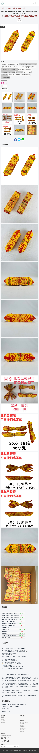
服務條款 (22, 725)
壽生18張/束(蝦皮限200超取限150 (10, 64)
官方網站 (3, 721)
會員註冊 (22, 722)
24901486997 (30, 8)
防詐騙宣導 (23, 731)
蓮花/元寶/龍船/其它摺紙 (19, 8)
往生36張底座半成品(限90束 (23, 75)
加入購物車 (4, 88)
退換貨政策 (23, 728)
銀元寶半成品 (27, 72)
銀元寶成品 (11, 75)
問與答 (2, 718)
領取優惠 (16, 746)
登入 (26, 722)
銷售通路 (3, 722)
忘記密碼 (22, 723)
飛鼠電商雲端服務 (31, 750)
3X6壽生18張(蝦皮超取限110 (25, 69)
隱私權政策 (23, 726)
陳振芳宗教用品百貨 (6, 8)
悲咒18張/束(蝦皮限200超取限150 (10, 67)
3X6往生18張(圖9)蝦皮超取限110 (28, 67)
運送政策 (22, 729)
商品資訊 (19, 20)
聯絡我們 (3, 719)
